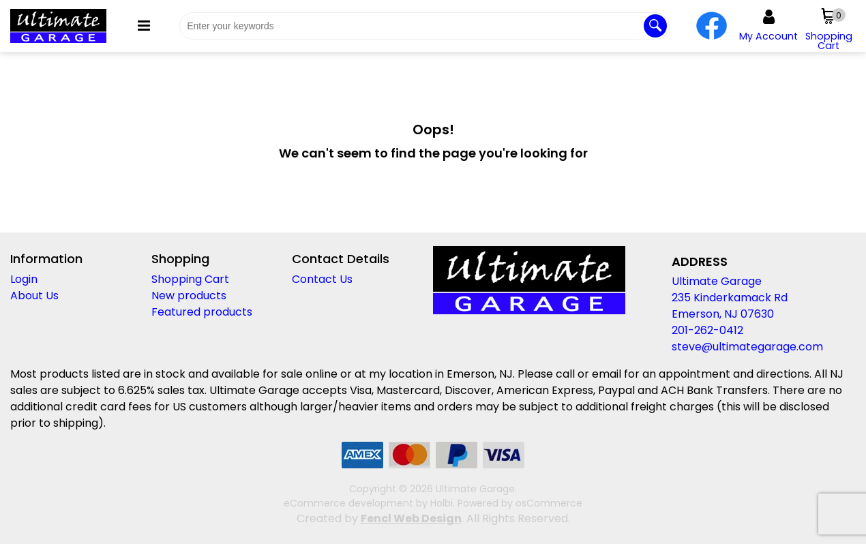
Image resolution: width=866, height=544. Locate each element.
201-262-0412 (707, 330)
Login (24, 279)
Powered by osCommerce (520, 503)
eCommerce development (348, 503)
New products (188, 295)
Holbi (441, 503)
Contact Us (322, 279)
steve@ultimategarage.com (747, 346)
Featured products (201, 312)
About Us (34, 295)
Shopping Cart (190, 279)
